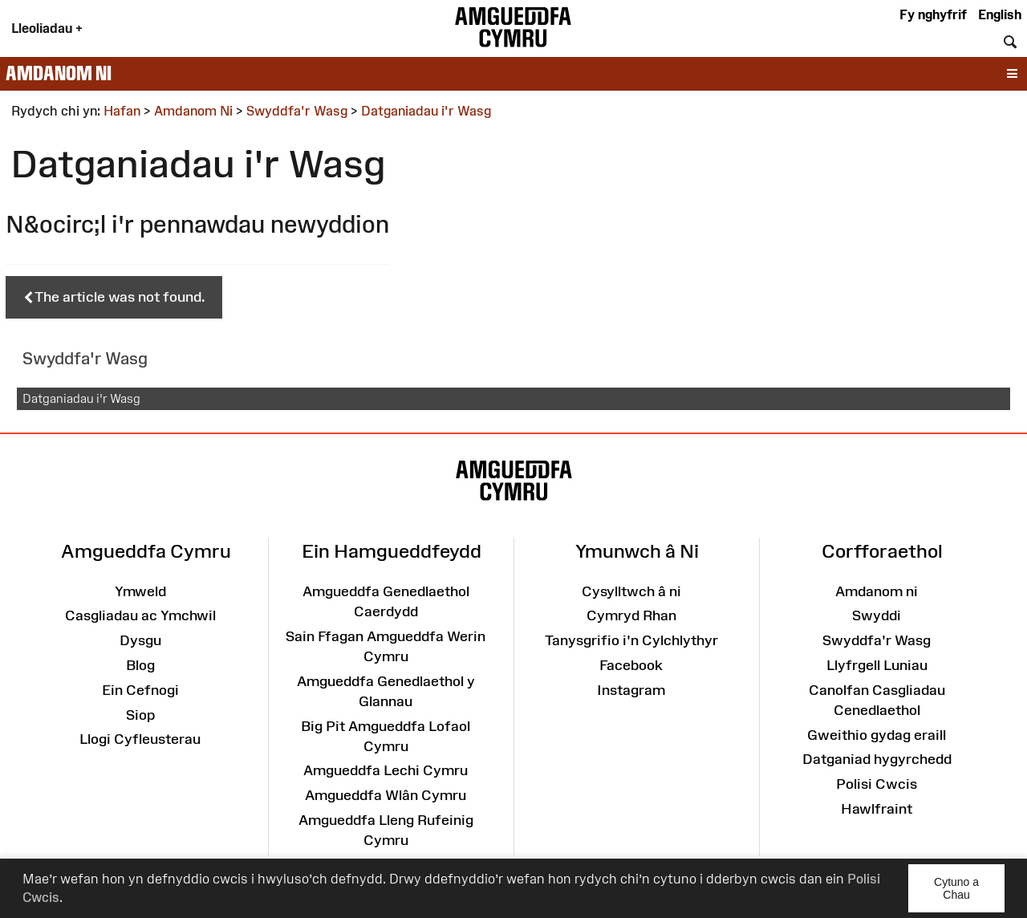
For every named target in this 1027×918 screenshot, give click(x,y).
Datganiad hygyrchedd (877, 759)
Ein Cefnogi (140, 690)
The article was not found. (113, 298)
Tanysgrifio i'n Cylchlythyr (631, 640)
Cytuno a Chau (969, 893)
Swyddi (876, 615)
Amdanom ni (59, 73)
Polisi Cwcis (876, 784)
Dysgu (140, 640)
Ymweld (140, 591)
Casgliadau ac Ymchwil (140, 615)
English (999, 14)
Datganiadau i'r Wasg (81, 398)
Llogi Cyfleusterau (140, 739)
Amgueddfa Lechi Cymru (385, 770)
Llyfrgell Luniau (877, 665)
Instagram (631, 690)
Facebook (631, 665)
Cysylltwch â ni (631, 591)
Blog (140, 665)
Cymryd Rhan (631, 615)
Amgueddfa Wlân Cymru (385, 795)
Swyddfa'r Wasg (876, 640)
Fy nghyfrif (933, 14)
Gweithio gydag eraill (876, 735)
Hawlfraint (876, 809)
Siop (140, 715)
